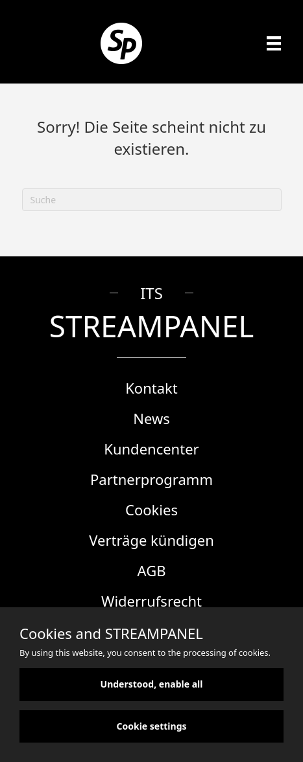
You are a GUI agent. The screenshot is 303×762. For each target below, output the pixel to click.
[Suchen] (152, 199)
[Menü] (274, 43)
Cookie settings (151, 726)
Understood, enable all (152, 684)
